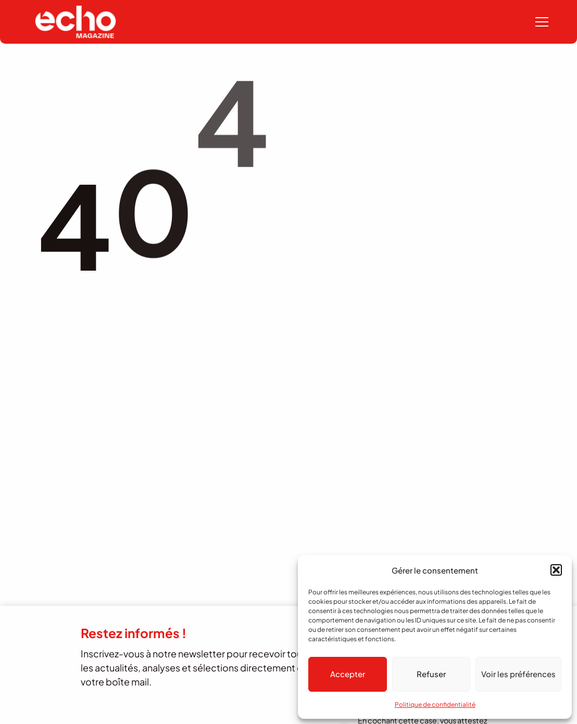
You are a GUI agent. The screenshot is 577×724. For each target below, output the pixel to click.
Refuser (431, 674)
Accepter (347, 674)
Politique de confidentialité (435, 704)
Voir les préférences (518, 674)
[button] (556, 570)
